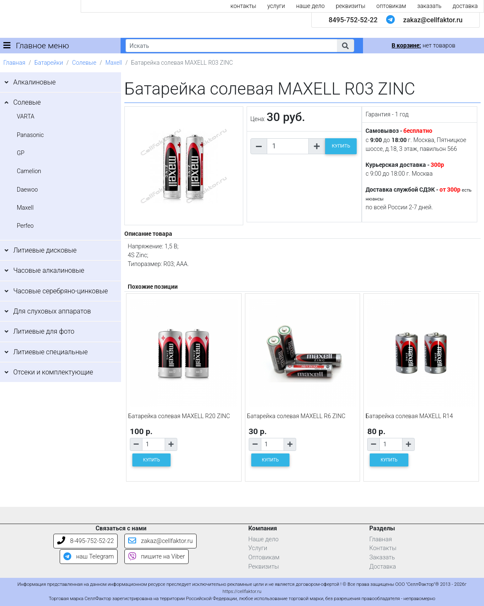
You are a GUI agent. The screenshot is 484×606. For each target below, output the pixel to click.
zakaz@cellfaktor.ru (433, 20)
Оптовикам (263, 557)
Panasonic (30, 135)
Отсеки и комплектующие (53, 372)
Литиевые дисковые (44, 250)
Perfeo (25, 225)
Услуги (257, 548)
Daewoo (27, 189)
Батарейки (48, 62)
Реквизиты (263, 566)
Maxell (113, 62)
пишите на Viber (156, 556)
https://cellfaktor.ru (242, 591)
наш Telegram (88, 556)
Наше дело (263, 539)
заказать (429, 6)
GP (20, 153)
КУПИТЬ (341, 146)
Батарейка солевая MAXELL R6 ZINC (296, 416)
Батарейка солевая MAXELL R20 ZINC (179, 416)
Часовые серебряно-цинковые (60, 291)
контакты (243, 6)
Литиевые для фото (43, 331)
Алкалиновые (34, 82)
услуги (276, 6)
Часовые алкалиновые (48, 270)
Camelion (29, 171)
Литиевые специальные (50, 352)
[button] (345, 45)
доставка (465, 6)
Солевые (84, 62)
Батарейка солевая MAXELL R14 (409, 416)
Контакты (383, 548)
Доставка (382, 566)
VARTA (25, 116)
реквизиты (350, 6)
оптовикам (391, 6)
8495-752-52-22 (353, 20)
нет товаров (423, 45)
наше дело (310, 6)
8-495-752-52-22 (85, 541)
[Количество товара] (288, 146)
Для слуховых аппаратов (52, 311)
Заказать (382, 557)
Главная (14, 62)
